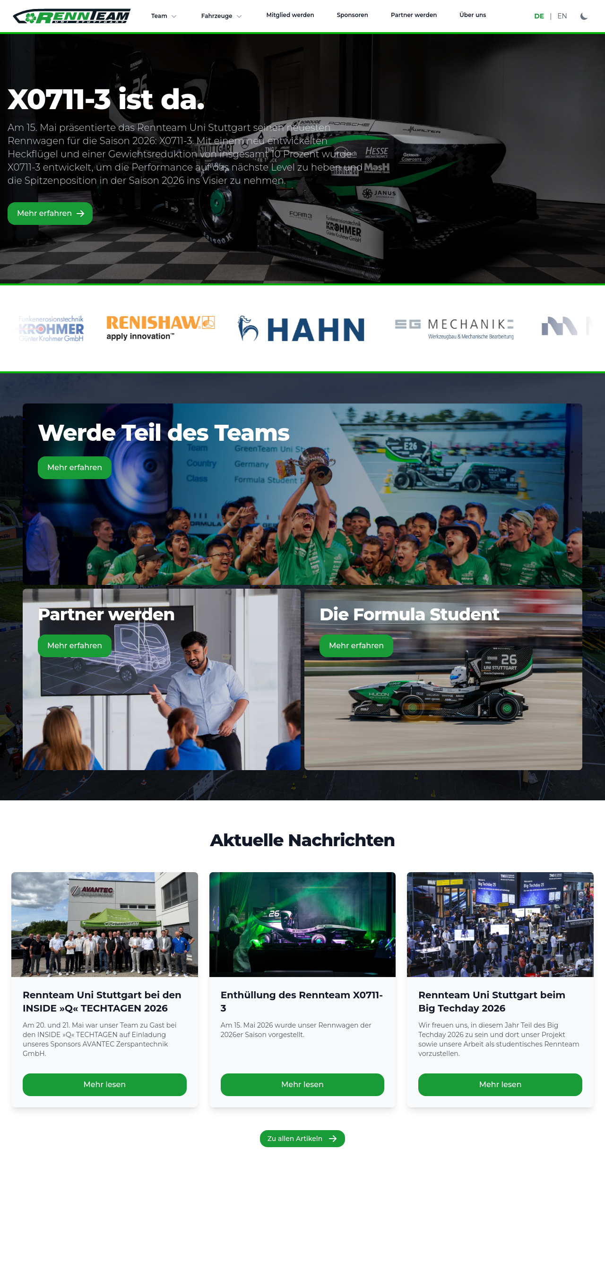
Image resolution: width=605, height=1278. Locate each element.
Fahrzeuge (222, 16)
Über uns (472, 14)
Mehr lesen (104, 1084)
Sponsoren (352, 14)
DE (539, 16)
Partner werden (414, 14)
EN (562, 16)
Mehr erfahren (51, 213)
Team (165, 16)
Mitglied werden (290, 14)
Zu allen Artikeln (303, 1138)
